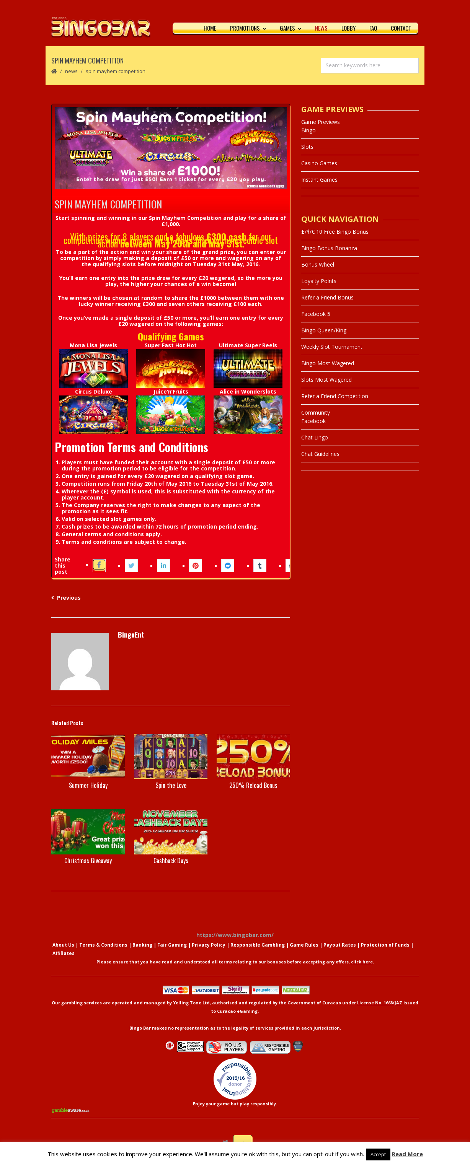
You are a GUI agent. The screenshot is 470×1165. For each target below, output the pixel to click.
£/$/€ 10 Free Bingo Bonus (335, 232)
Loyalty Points (318, 282)
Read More (407, 1154)
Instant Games (319, 180)
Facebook (313, 422)
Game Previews (320, 123)
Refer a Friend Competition (334, 397)
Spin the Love (170, 786)
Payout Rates (339, 946)
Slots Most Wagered (326, 380)
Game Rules (304, 946)
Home (210, 28)
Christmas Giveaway (88, 861)
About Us (63, 946)
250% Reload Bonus (253, 786)
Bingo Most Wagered (327, 364)
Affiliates (63, 954)
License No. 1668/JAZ (379, 1004)
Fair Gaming (172, 946)
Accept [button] (378, 1154)
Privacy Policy (208, 946)
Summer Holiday (88, 786)
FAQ (373, 28)
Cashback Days (170, 861)
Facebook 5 (315, 315)
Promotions (248, 28)
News (321, 28)
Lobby (348, 28)
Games (290, 28)
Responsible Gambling (257, 946)
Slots (307, 147)
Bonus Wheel (317, 265)
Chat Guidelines (320, 455)
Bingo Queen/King (323, 331)
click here (362, 963)
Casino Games (319, 164)
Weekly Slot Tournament (331, 347)
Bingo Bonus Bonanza (329, 249)
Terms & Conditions (103, 946)
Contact (401, 28)
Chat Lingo (314, 438)
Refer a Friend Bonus (327, 298)
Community (315, 413)
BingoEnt (131, 636)
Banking (142, 946)
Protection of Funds (385, 946)
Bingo (308, 131)
